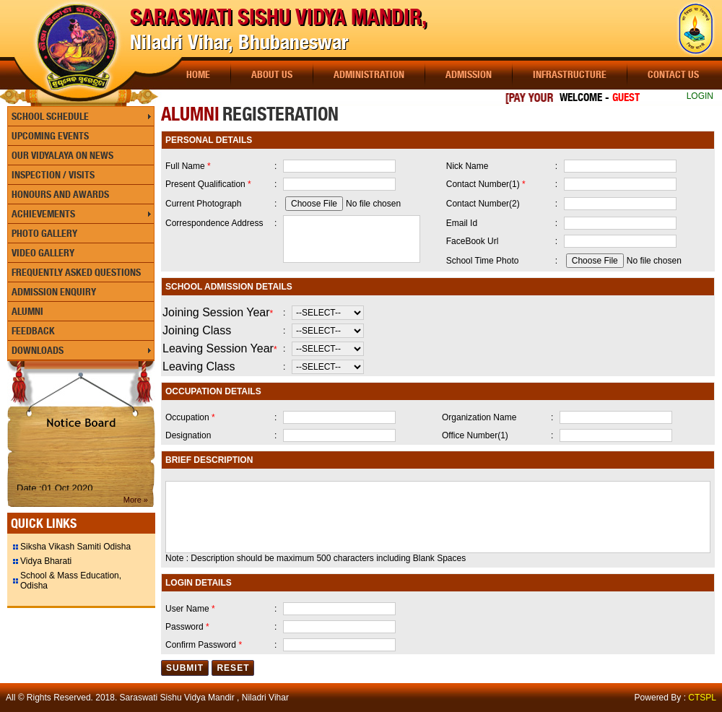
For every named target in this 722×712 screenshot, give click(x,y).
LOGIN (700, 96)
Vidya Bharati (45, 561)
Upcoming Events (50, 136)
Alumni (27, 311)
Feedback (33, 331)
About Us (271, 74)
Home (198, 74)
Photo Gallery (44, 233)
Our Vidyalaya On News (62, 155)
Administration (369, 74)
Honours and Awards (60, 194)
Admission (468, 74)
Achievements (43, 214)
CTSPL (702, 698)
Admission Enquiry (54, 292)
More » (135, 499)
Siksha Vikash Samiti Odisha (75, 547)
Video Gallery (43, 253)
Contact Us (673, 74)
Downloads (38, 350)
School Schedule (50, 116)
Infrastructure (569, 74)
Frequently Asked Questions (76, 272)
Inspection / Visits (53, 175)
